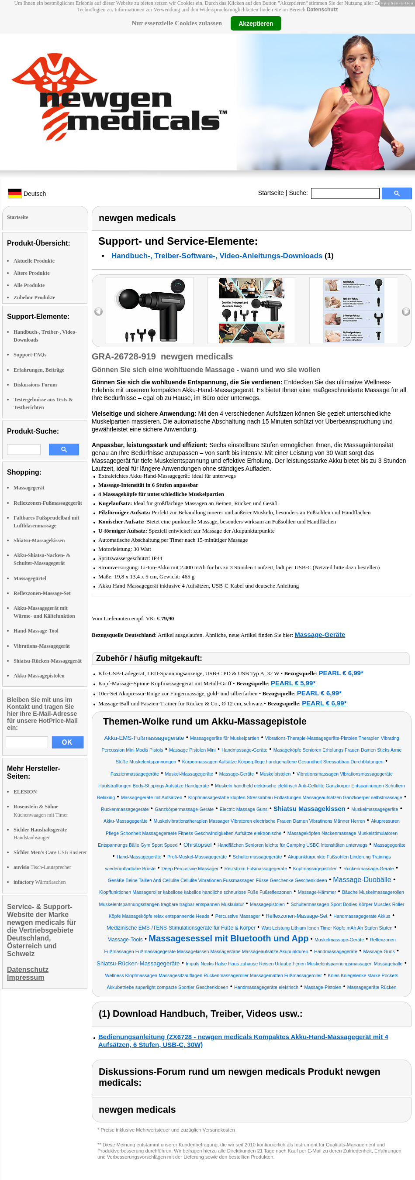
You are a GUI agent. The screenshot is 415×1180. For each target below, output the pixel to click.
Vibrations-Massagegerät (42, 646)
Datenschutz (322, 10)
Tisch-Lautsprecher (42, 867)
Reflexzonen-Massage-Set (42, 593)
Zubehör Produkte (34, 297)
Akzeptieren (256, 23)
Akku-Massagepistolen (39, 676)
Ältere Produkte (32, 273)
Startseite (271, 192)
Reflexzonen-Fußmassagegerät (48, 503)
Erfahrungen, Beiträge (39, 370)
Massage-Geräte (319, 634)
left (98, 312)
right (406, 312)
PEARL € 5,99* (293, 683)
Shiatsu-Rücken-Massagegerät (48, 661)
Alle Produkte (29, 285)
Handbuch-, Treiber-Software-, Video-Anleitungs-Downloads (216, 256)
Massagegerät (29, 488)
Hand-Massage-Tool (36, 631)
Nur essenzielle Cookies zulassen (176, 23)
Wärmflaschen (40, 882)
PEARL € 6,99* (341, 673)
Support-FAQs (30, 355)
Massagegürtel (30, 578)
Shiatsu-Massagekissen (39, 540)
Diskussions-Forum (35, 385)
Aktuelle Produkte (34, 261)
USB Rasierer (50, 852)
